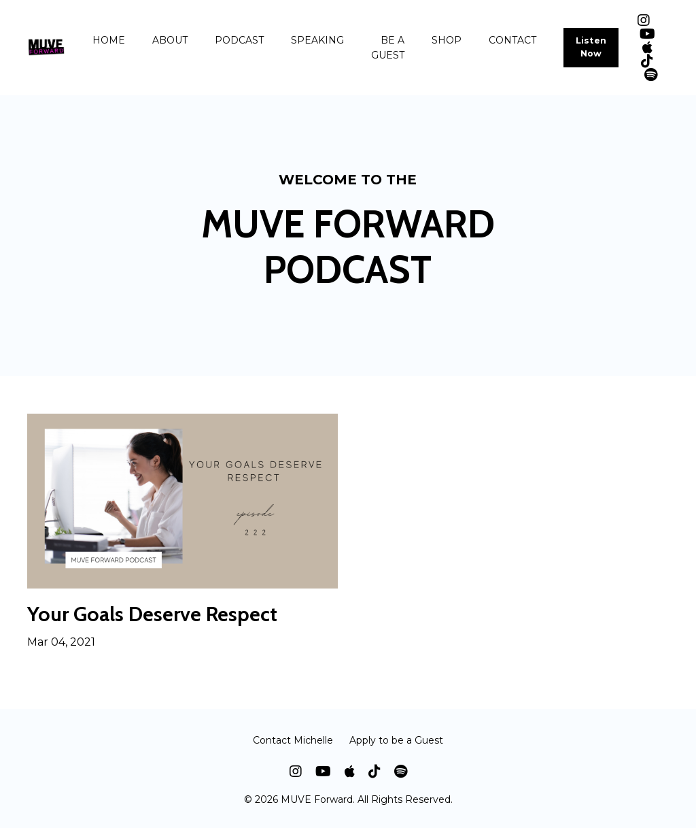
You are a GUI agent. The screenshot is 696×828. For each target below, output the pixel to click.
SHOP (447, 40)
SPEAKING (317, 40)
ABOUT (170, 40)
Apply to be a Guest (396, 740)
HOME (108, 40)
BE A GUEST (387, 47)
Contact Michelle (293, 740)
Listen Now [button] (591, 47)
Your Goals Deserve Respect (152, 614)
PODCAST (239, 40)
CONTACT (512, 40)
